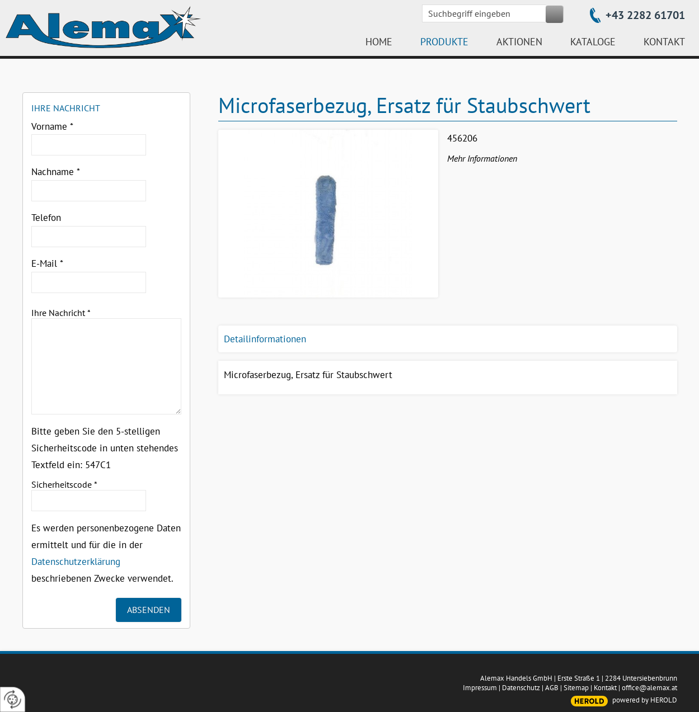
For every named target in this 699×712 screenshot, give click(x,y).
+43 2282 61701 (645, 15)
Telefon (46, 217)
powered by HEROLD (644, 700)
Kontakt (605, 687)
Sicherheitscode (64, 484)
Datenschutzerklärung (75, 561)
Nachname (55, 172)
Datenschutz (521, 687)
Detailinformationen (265, 339)
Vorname (52, 126)
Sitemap (576, 687)
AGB (552, 687)
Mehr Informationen (482, 158)
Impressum (480, 687)
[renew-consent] (12, 699)
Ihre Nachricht (61, 312)
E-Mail (47, 263)
